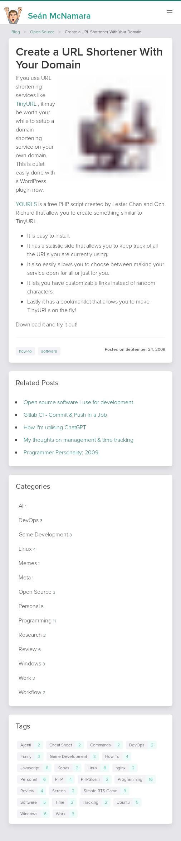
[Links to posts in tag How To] (117, 756)
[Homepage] (47, 13)
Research (32, 635)
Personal (31, 606)
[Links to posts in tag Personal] (33, 779)
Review (30, 649)
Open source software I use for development (78, 402)
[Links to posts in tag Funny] (30, 756)
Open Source (42, 32)
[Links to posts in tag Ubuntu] (127, 802)
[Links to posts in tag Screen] (63, 791)
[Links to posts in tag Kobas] (68, 768)
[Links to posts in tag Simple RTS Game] (105, 791)
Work (27, 678)
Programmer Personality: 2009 (61, 452)
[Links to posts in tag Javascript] (34, 768)
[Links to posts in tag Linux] (97, 768)
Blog (15, 32)
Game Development (45, 534)
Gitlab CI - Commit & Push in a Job (65, 415)
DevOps (31, 520)
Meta (26, 577)
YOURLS (26, 204)
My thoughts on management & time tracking (78, 440)
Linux (27, 549)
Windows (32, 663)
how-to (25, 351)
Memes (29, 563)
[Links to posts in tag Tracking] (95, 802)
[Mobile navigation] (169, 12)
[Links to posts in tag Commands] (104, 745)
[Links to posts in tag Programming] (135, 779)
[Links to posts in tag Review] (32, 791)
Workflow (32, 692)
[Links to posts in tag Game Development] (73, 756)
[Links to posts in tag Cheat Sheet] (65, 745)
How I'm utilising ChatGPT (55, 427)
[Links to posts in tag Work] (65, 814)
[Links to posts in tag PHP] (63, 779)
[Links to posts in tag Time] (64, 802)
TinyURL (26, 104)
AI (22, 506)
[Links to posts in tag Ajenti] (30, 745)
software (49, 351)
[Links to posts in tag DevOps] (141, 745)
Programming (37, 620)
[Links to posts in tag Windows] (33, 814)
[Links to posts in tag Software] (33, 802)
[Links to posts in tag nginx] (125, 768)
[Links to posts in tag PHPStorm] (94, 779)
